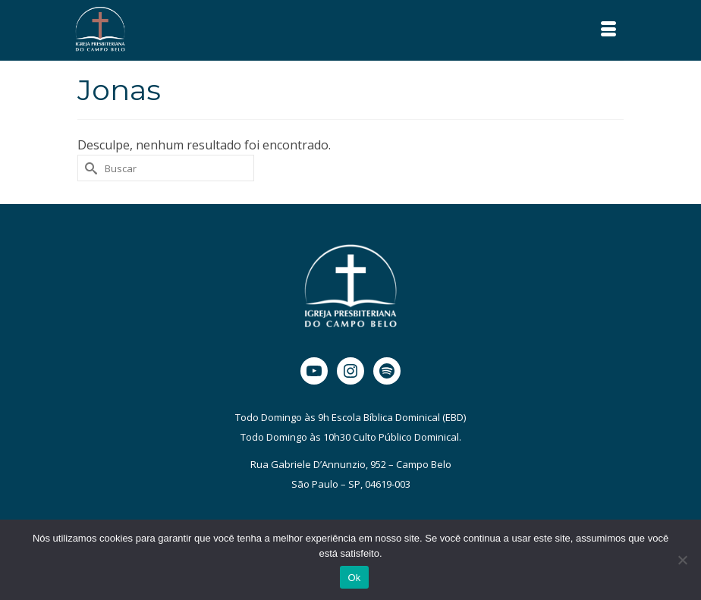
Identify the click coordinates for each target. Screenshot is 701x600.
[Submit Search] (88, 168)
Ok (353, 577)
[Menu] (608, 30)
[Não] (682, 559)
